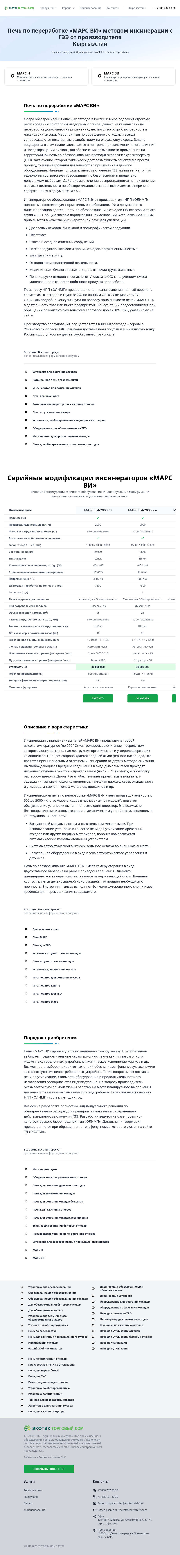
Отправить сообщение (49, 1469)
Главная (55, 52)
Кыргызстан (137, 8)
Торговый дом (33, 1490)
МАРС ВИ (99, 52)
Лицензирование (90, 8)
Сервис (68, 8)
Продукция (48, 8)
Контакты (113, 8)
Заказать (98, 698)
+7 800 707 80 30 (165, 8)
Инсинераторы (84, 52)
